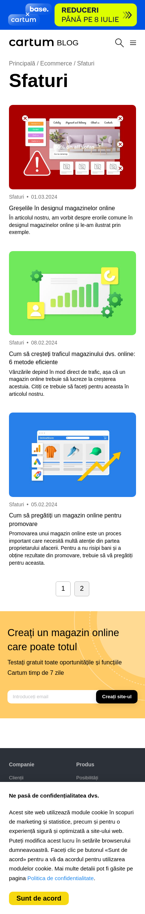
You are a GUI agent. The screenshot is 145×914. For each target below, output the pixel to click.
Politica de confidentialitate (60, 878)
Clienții (16, 777)
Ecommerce (57, 63)
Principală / (24, 63)
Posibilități (87, 777)
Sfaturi (85, 63)
